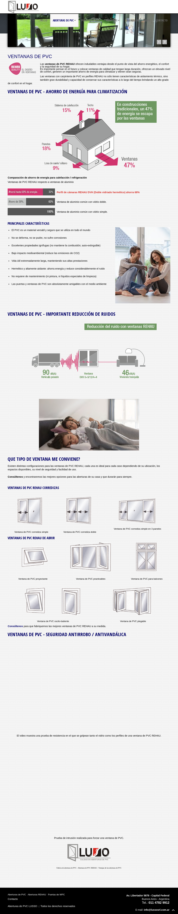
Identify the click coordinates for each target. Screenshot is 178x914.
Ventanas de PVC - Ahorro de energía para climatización (67, 91)
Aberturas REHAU (37, 894)
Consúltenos (15, 626)
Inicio (43, 20)
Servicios (111, 20)
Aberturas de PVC (63, 20)
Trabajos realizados (137, 20)
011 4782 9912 (158, 902)
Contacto (162, 20)
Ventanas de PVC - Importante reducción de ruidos (61, 314)
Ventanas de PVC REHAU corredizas (33, 487)
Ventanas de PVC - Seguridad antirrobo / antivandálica (67, 634)
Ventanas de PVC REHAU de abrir (31, 537)
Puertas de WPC (90, 20)
